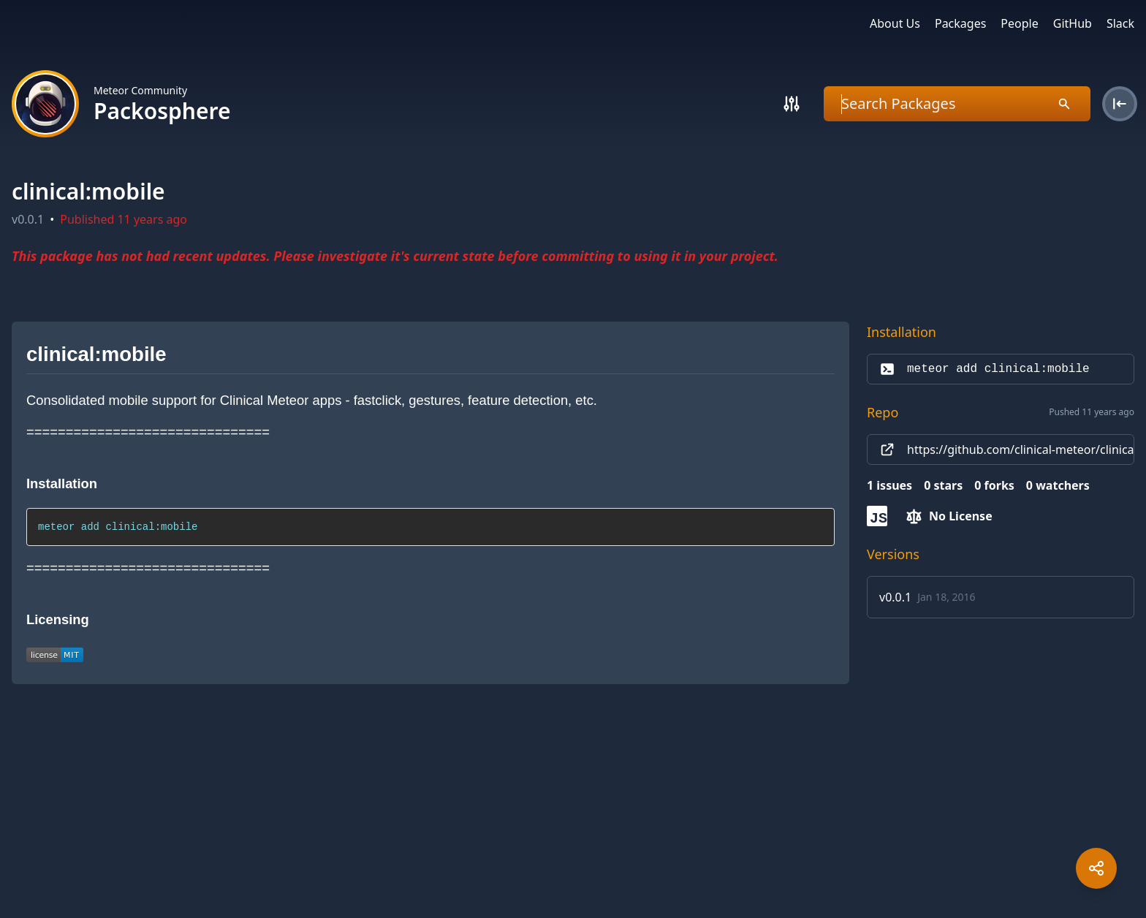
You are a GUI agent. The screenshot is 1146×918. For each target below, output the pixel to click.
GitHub (1072, 23)
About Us (895, 23)
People (1019, 23)
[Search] (791, 103)
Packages (960, 23)
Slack (1120, 23)
